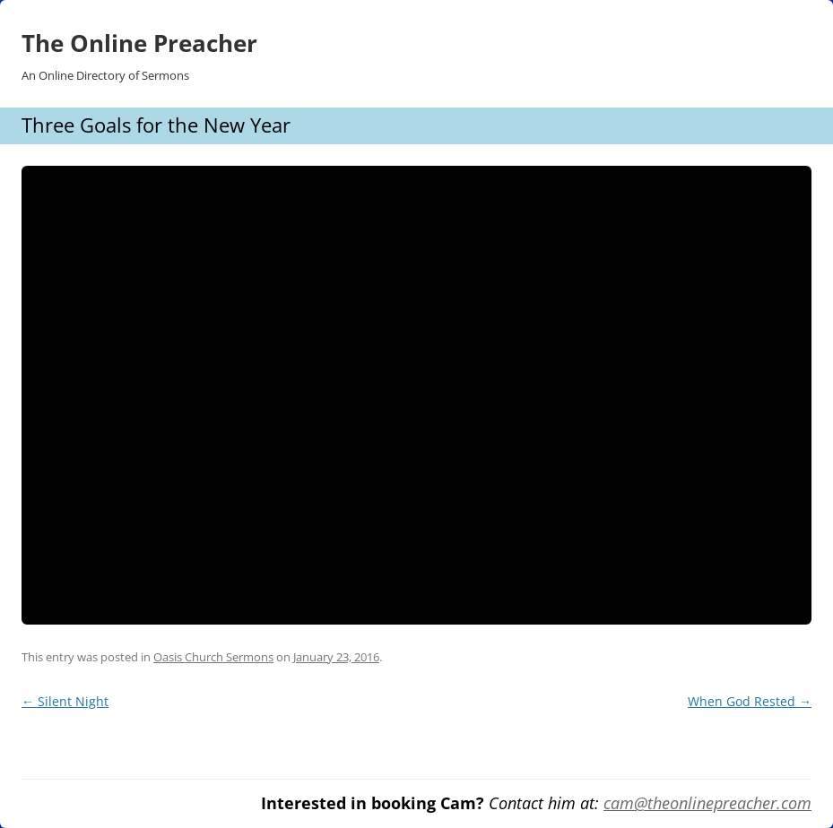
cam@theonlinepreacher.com (707, 803)
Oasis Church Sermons (213, 657)
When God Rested (749, 701)
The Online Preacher (139, 43)
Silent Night (65, 701)
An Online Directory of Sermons (105, 75)
